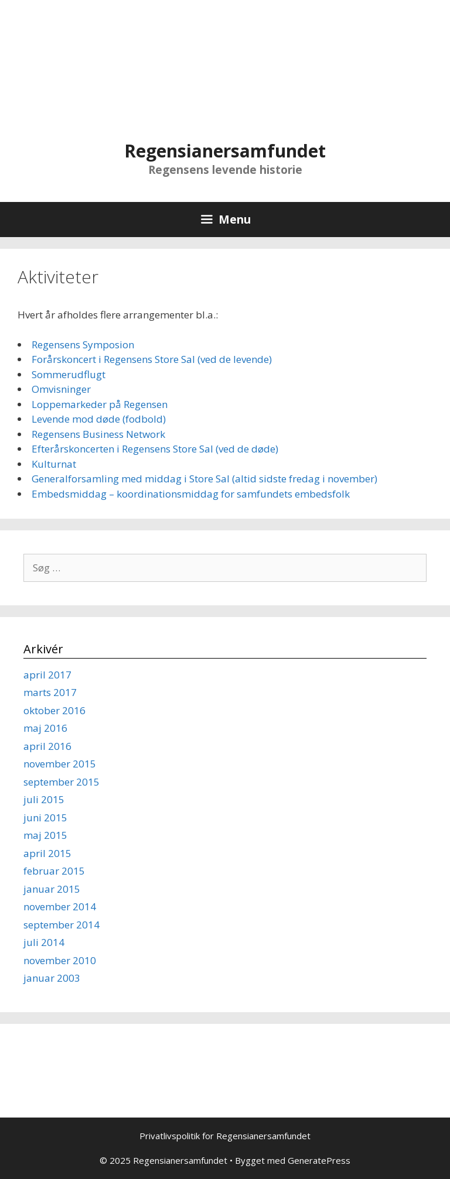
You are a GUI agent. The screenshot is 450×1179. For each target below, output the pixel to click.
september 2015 (61, 782)
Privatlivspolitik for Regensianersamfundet (225, 1136)
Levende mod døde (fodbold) (99, 419)
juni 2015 (45, 817)
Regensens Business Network (98, 434)
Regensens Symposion (83, 344)
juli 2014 (43, 942)
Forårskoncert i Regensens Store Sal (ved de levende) (152, 359)
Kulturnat (54, 464)
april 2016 (47, 746)
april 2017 (47, 674)
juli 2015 (43, 799)
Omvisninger (61, 389)
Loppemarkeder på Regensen (100, 404)
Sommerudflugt (68, 374)
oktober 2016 (54, 710)
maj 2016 (45, 728)
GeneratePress (319, 1160)
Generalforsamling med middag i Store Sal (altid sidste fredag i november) (204, 478)
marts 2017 (50, 692)
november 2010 (59, 960)
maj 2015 (45, 835)
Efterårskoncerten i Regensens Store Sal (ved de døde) (155, 448)
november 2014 (59, 906)
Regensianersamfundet (225, 151)
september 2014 (61, 924)
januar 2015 (51, 889)
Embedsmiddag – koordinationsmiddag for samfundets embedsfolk (191, 494)
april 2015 (47, 853)
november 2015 (59, 763)
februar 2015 (54, 871)
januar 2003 (51, 978)
